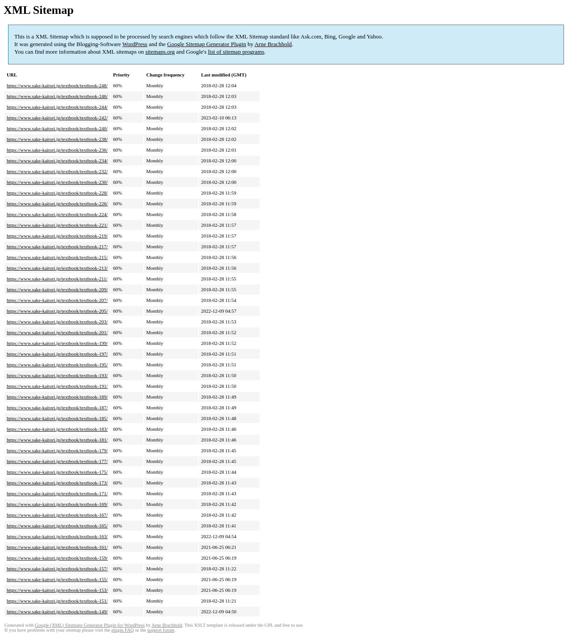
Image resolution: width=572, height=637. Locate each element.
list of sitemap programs (236, 51)
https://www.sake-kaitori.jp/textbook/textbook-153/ (57, 590)
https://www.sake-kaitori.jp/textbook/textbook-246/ (57, 96)
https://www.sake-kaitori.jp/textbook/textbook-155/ (57, 579)
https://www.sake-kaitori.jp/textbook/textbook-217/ (57, 246)
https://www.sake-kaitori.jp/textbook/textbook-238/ (57, 139)
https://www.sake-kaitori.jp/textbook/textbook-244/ (57, 107)
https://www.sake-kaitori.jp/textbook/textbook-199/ (57, 343)
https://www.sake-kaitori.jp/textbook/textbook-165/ (57, 525)
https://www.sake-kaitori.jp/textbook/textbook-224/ (57, 214)
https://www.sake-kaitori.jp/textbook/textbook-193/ (57, 375)
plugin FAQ (122, 630)
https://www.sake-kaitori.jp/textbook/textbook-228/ (57, 192)
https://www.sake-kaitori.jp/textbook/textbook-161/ (57, 547)
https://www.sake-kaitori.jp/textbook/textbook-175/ (57, 472)
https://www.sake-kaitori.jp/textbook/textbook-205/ (57, 311)
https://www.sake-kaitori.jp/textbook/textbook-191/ (57, 386)
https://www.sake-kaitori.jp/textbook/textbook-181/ (57, 439)
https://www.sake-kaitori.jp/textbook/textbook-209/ (57, 289)
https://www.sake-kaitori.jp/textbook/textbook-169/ (57, 504)
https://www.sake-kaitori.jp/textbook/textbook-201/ (57, 332)
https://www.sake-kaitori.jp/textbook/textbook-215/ (57, 257)
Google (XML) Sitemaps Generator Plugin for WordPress (90, 625)
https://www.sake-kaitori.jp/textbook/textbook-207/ (57, 300)
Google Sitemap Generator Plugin (206, 44)
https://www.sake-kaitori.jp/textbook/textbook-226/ (57, 203)
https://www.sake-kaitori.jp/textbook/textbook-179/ (57, 450)
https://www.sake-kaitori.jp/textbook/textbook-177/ (57, 461)
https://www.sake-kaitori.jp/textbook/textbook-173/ (57, 482)
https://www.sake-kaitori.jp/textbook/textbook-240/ (57, 128)
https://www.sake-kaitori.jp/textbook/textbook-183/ (57, 429)
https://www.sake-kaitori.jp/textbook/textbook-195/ (57, 364)
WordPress (134, 44)
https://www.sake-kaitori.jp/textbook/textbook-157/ (57, 568)
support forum (160, 630)
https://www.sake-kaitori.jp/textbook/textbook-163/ (57, 536)
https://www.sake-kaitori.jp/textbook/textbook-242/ (57, 117)
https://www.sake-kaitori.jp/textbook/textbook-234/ (57, 160)
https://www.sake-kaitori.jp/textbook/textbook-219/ (57, 235)
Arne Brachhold (272, 44)
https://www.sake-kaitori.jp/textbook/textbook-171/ (57, 493)
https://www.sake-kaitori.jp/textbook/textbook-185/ (57, 418)
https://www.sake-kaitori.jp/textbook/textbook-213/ (57, 268)
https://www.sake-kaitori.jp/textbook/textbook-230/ (57, 182)
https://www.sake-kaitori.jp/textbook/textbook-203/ (57, 321)
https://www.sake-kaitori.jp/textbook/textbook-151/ (57, 600)
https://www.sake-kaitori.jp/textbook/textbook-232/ (57, 171)
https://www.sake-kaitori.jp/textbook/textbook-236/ (57, 150)
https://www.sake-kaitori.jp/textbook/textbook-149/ (57, 611)
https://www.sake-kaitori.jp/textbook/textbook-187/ (57, 407)
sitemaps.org (160, 51)
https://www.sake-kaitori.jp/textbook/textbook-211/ (57, 278)
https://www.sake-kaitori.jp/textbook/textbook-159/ (57, 558)
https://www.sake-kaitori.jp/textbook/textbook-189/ (57, 396)
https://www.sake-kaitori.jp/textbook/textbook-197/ (57, 354)
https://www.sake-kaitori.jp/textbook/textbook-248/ (57, 85)
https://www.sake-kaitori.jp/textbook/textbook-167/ (57, 515)
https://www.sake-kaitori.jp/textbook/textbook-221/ (57, 225)
